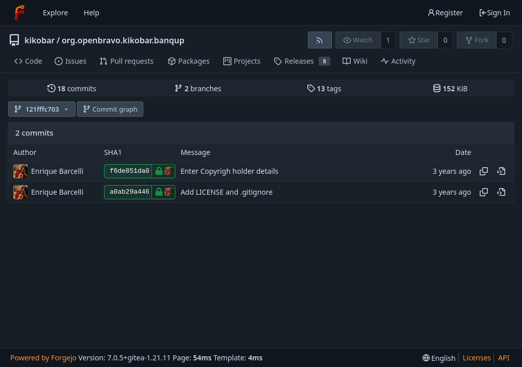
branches (197, 88)
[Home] (19, 13)
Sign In (494, 12)
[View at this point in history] (501, 171)
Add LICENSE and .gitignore (226, 192)
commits (71, 88)
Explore (55, 12)
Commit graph (110, 109)
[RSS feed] (320, 40)
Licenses (477, 357)
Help (91, 12)
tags (324, 88)
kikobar (39, 40)
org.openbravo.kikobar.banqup (123, 40)
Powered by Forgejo (43, 357)
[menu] (439, 358)
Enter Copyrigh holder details (229, 171)
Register (445, 12)
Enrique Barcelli (57, 171)
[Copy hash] (483, 171)
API (503, 357)
